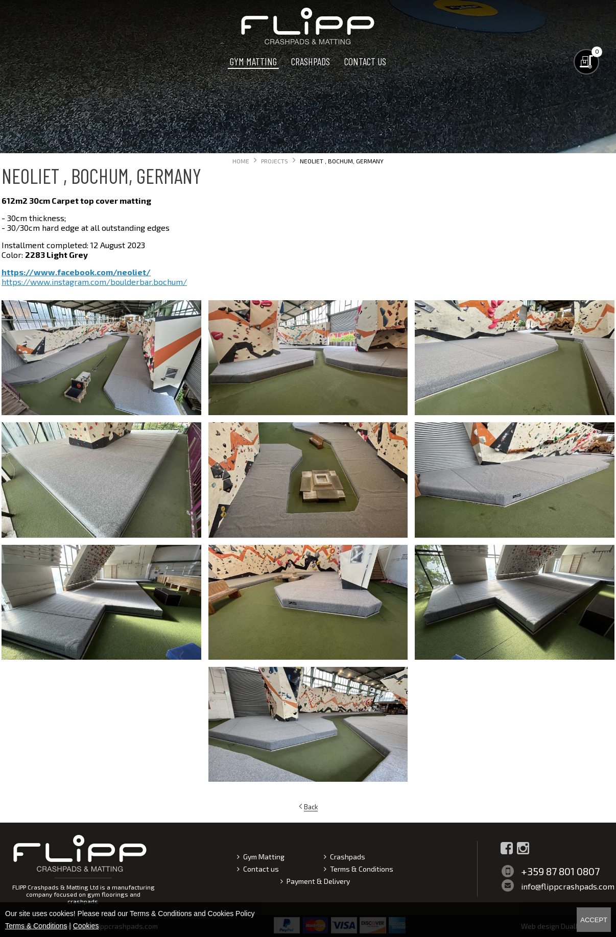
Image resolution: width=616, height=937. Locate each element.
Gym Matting (253, 61)
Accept (593, 920)
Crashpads (310, 61)
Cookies (86, 926)
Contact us (365, 61)
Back (311, 807)
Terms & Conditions (361, 868)
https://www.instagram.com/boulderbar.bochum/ (94, 281)
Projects (274, 160)
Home (240, 160)
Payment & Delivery (318, 881)
